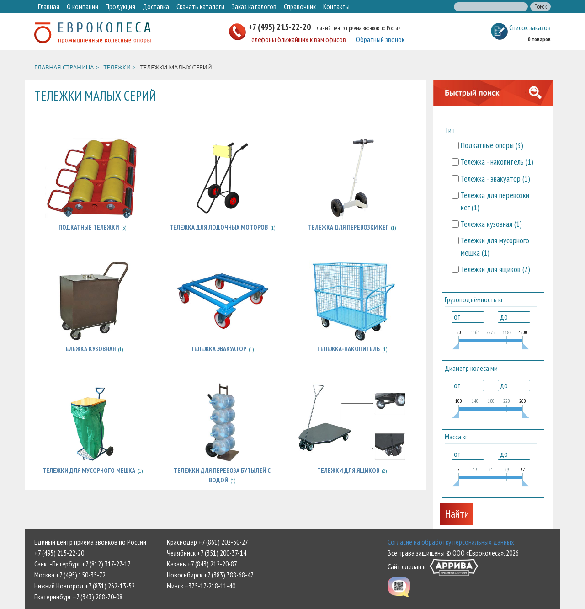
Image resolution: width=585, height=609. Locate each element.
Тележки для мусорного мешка (89, 470)
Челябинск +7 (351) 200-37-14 (206, 552)
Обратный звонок (380, 39)
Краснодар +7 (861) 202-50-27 (207, 541)
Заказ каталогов (254, 6)
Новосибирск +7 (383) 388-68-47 (210, 574)
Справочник (300, 6)
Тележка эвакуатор (218, 349)
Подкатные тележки (88, 227)
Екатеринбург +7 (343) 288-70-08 (78, 596)
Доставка (156, 6)
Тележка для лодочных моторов (219, 227)
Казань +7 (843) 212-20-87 (202, 563)
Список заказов (530, 27)
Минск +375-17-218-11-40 (201, 585)
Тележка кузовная (89, 349)
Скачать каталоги (200, 6)
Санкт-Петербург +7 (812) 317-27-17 (82, 563)
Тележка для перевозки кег (348, 227)
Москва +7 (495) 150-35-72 (70, 574)
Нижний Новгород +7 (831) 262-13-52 (84, 585)
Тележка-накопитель (348, 349)
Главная (48, 6)
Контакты (336, 6)
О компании (82, 6)
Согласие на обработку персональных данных (451, 541)
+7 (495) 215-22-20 (280, 26)
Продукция (120, 6)
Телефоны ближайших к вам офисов (297, 39)
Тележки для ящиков (348, 470)
